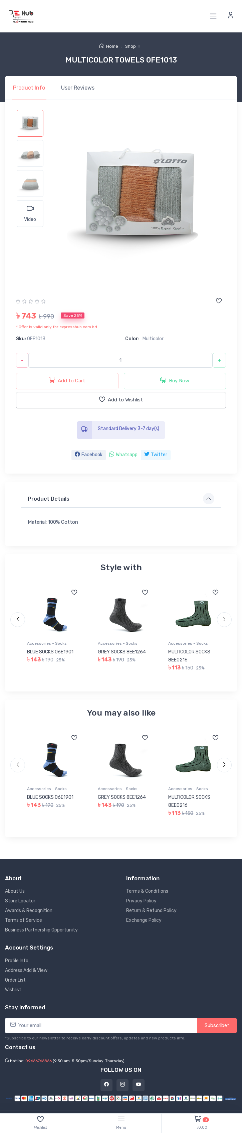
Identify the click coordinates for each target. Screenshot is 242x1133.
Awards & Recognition (28, 910)
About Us (15, 891)
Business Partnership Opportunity (41, 930)
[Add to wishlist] (218, 301)
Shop (130, 46)
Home (108, 46)
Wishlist (13, 990)
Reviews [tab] (77, 88)
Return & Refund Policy (151, 910)
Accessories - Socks (47, 643)
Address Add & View (26, 970)
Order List (15, 980)
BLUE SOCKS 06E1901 (50, 652)
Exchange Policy (144, 920)
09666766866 (38, 1060)
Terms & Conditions (147, 891)
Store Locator (20, 901)
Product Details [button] (48, 499)
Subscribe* (217, 1025)
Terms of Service (23, 920)
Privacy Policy (141, 901)
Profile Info (16, 961)
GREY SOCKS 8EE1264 (122, 652)
